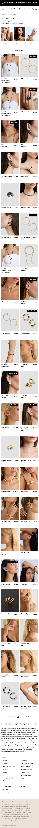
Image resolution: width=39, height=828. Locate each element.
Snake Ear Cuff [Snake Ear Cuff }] (5, 614)
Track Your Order (26, 766)
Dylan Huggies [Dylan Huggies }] (5, 584)
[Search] (33, 9)
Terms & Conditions (26, 769)
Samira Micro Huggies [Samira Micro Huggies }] (25, 396)
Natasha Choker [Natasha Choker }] (25, 207)
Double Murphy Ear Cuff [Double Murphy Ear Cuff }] (5, 553)
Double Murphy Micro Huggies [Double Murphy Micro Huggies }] (25, 675)
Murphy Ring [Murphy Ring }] (24, 614)
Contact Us (6, 763)
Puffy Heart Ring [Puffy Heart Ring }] (25, 112)
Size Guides (6, 789)
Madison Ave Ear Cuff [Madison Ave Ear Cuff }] (6, 461)
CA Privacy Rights (26, 775)
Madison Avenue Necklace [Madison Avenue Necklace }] (6, 145)
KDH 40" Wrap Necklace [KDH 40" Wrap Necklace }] (25, 269)
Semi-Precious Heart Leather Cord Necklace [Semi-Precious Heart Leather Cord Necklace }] (5, 80)
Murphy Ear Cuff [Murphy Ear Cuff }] (25, 521)
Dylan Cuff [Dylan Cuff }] (24, 584)
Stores (5, 772)
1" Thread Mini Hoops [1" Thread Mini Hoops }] (5, 333)
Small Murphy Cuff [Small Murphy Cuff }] (5, 522)
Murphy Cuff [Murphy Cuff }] (24, 491)
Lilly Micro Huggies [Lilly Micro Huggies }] (24, 302)
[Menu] (3, 9)
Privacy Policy (25, 772)
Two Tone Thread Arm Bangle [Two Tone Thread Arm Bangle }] (26, 707)
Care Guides (6, 792)
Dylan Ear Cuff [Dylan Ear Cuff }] (25, 552)
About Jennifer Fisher (9, 766)
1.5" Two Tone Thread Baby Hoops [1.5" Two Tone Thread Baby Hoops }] (24, 428)
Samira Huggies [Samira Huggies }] (25, 333)
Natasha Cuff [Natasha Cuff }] (24, 176)
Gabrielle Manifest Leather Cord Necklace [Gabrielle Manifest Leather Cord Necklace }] (6, 270)
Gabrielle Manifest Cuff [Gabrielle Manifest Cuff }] (5, 365)
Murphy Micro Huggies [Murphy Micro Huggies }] (5, 675)
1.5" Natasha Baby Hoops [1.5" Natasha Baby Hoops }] (6, 177)
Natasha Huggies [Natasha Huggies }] (6, 237)
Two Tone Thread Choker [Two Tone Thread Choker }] (26, 461)
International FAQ (8, 778)
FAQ (4, 775)
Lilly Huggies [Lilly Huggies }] (5, 427)
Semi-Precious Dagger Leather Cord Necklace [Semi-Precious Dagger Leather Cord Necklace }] (6, 113)
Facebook (24, 789)
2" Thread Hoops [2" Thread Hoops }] (25, 79)
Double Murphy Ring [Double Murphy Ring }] (5, 644)
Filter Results (20, 50)
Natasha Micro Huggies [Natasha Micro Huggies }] (25, 145)
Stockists (5, 769)
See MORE (4, 757)
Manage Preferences (9, 825)
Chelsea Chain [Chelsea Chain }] (5, 301)
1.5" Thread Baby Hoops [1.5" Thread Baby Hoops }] (25, 238)
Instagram (24, 792)
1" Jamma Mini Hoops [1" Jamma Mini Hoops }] (5, 707)
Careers (5, 781)
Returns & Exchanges (27, 763)
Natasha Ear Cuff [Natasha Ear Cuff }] (6, 207)
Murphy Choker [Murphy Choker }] (6, 491)
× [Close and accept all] (36, 802)
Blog (22, 778)
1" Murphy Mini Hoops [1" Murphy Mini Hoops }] (25, 644)
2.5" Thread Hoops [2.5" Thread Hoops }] (24, 365)
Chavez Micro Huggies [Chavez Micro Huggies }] (5, 396)
